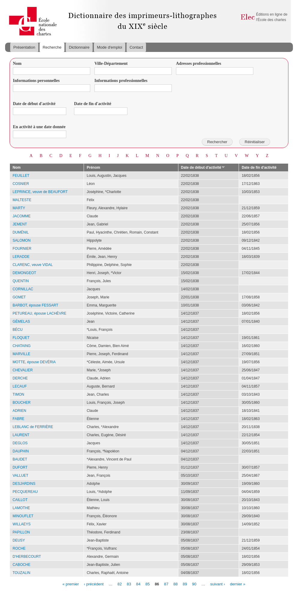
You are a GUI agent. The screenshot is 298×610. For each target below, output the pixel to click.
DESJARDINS (24, 484)
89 (185, 583)
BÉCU (17, 330)
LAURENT (21, 435)
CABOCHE (21, 565)
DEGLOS (20, 443)
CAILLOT (20, 500)
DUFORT (20, 467)
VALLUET (20, 475)
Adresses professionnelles (198, 63)
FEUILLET (21, 176)
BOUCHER (22, 402)
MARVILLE (21, 354)
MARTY (19, 208)
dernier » (237, 583)
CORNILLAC (23, 289)
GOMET (19, 297)
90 (194, 583)
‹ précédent (94, 583)
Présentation (24, 47)
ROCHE (19, 548)
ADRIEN (19, 411)
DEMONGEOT (24, 273)
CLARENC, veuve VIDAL (33, 265)
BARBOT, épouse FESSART (35, 305)
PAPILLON (21, 532)
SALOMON (22, 240)
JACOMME (22, 216)
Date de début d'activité (34, 103)
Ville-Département (111, 63)
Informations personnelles (36, 80)
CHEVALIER (23, 370)
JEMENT (20, 224)
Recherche (52, 47)
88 (175, 583)
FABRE (18, 419)
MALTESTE (22, 200)
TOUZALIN (21, 573)
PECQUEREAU (25, 492)
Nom (17, 63)
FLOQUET (21, 338)
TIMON (18, 394)
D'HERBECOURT (27, 556)
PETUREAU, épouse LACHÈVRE (39, 313)
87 (166, 583)
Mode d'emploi (109, 47)
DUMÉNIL (21, 232)
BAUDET (20, 459)
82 (120, 583)
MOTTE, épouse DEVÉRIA (34, 362)
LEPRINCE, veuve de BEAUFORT (40, 192)
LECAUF (20, 386)
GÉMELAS (21, 321)
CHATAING (22, 346)
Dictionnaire (79, 47)
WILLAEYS (22, 524)
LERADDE (21, 257)
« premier (70, 583)
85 (147, 583)
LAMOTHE (21, 508)
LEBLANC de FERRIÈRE (33, 427)
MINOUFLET (23, 516)
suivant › (217, 583)
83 (129, 583)
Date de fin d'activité (92, 103)
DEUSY (19, 540)
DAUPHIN (21, 451)
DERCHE (20, 378)
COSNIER (21, 184)
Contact (136, 47)
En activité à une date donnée (39, 127)
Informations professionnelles (121, 80)
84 (138, 583)
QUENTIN (21, 281)
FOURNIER (22, 248)
